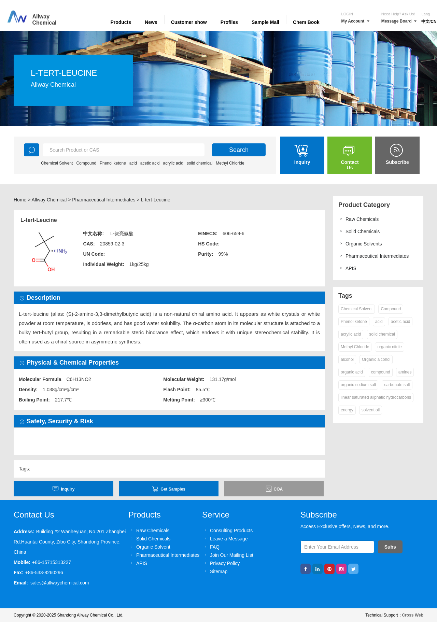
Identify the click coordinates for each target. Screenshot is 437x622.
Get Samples (168, 488)
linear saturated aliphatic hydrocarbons (376, 397)
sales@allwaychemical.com (59, 582)
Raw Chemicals (358, 219)
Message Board (399, 21)
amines (405, 372)
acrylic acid (173, 163)
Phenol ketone (113, 163)
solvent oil (371, 410)
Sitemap (215, 571)
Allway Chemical (49, 199)
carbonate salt (397, 384)
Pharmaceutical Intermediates (103, 199)
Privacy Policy (221, 563)
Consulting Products (228, 530)
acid (133, 163)
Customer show (189, 22)
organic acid (352, 372)
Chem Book (306, 22)
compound (380, 372)
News (151, 22)
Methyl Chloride (230, 163)
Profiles (229, 22)
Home (20, 199)
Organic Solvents (360, 243)
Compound (86, 163)
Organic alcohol (376, 359)
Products (120, 22)
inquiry (63, 488)
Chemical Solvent (57, 163)
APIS (347, 268)
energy (347, 410)
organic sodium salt (358, 384)
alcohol (347, 359)
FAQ (211, 547)
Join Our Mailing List (228, 555)
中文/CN (429, 21)
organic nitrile (389, 346)
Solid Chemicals (359, 231)
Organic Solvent (149, 547)
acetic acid (150, 163)
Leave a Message (225, 538)
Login (347, 14)
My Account (355, 21)
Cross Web (412, 615)
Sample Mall (265, 22)
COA (274, 488)
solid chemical (199, 163)
